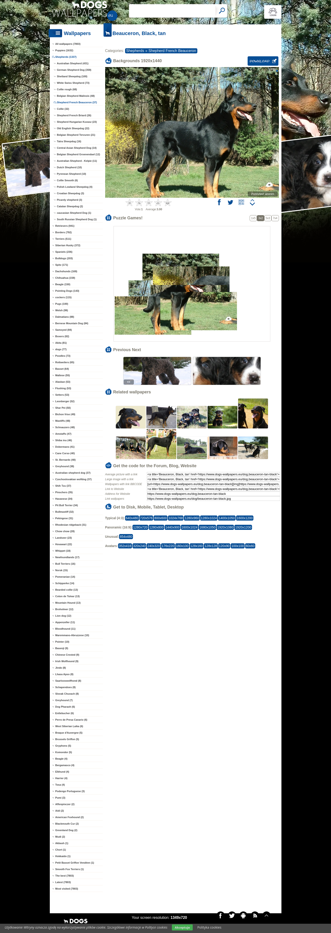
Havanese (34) (64, 498)
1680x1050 (207, 527)
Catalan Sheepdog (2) (70, 206)
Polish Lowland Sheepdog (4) (74, 186)
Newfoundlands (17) (67, 557)
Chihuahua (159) (65, 277)
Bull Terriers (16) (65, 563)
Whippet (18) (63, 550)
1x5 (253, 218)
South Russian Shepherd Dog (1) (77, 219)
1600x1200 (245, 518)
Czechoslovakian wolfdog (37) (73, 479)
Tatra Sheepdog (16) (69, 141)
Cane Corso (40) (65, 453)
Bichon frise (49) (65, 414)
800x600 (160, 518)
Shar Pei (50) (63, 407)
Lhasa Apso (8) (64, 674)
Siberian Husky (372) (67, 245)
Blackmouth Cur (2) (67, 823)
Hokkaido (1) (63, 856)
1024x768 (176, 518)
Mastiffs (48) (62, 420)
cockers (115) (63, 297)
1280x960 (192, 518)
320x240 (139, 546)
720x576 (146, 518)
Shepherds (135, 51)
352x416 (125, 546)
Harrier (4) (61, 778)
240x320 (153, 546)
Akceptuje (182, 927)
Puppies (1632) (64, 50)
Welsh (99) (61, 310)
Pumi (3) (60, 797)
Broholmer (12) (64, 609)
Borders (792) (63, 232)
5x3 (268, 218)
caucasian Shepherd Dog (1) (74, 212)
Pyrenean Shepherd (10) (71, 173)
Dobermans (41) (65, 446)
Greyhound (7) (64, 700)
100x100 (237, 546)
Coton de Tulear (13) (67, 596)
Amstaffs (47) (63, 433)
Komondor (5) (63, 752)
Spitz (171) (61, 264)
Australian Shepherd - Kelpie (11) (77, 160)
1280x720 (140, 527)
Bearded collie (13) (66, 589)
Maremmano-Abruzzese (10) (72, 635)
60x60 (250, 546)
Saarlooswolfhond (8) (68, 680)
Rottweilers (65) (64, 362)
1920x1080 (225, 527)
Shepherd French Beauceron (172, 51)
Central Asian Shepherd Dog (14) (77, 147)
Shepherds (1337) (66, 56)
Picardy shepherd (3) (69, 199)
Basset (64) (62, 368)
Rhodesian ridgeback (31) (70, 524)
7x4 (275, 218)
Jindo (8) (60, 667)
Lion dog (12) (63, 615)
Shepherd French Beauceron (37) (77, 102)
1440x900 (172, 527)
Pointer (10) (62, 641)
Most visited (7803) (66, 888)
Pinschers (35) (64, 492)
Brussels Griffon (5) (67, 739)
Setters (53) (62, 394)
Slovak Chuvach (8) (67, 693)
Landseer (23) (63, 537)
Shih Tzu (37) (63, 485)
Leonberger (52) (65, 401)
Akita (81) (61, 342)
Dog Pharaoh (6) (65, 706)
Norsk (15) (61, 570)
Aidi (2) (59, 810)
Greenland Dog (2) (66, 830)
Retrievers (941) (65, 225)
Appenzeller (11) (65, 622)
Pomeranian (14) (65, 576)
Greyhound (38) (64, 466)
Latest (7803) (63, 882)
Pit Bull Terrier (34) (66, 505)
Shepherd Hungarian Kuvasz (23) (77, 121)
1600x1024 (190, 527)
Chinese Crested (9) (67, 654)
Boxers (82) (62, 336)
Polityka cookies (209, 927)
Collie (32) (63, 108)
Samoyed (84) (63, 329)
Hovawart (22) (63, 544)
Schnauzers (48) (65, 427)
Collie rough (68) (67, 89)
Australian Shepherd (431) (72, 63)
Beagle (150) (62, 284)
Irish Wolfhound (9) (67, 661)
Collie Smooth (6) (67, 180)
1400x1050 (227, 518)
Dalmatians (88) (64, 316)
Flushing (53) (63, 388)
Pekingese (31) (64, 518)
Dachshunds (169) (66, 271)
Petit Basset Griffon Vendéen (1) (74, 862)
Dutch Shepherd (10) (69, 167)
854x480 (126, 536)
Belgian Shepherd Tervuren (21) (76, 134)
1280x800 (156, 527)
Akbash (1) (61, 843)
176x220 (168, 546)
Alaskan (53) (62, 381)
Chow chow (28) (65, 531)
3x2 (260, 218)
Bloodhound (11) (65, 628)
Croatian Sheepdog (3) (70, 193)
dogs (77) (61, 349)
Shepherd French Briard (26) (74, 115)
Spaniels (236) (64, 251)
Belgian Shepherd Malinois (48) (76, 95)
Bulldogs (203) (64, 258)
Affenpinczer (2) (65, 804)
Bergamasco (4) (65, 765)
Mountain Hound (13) (68, 602)
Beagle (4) (61, 758)
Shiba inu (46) (63, 440)
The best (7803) (64, 875)
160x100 (182, 546)
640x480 (132, 518)
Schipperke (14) (64, 583)
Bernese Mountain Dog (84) (71, 323)
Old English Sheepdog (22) (73, 128)
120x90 (224, 546)
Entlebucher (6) (64, 713)
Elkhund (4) (62, 771)
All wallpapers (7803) (68, 43)
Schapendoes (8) (65, 687)
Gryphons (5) (63, 745)
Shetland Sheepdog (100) (72, 76)
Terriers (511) (63, 238)
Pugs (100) (61, 303)
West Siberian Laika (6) (69, 726)
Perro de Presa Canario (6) (71, 719)
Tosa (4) (60, 784)
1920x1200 (243, 527)
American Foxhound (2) (69, 817)
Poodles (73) (62, 355)
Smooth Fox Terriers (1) (69, 869)
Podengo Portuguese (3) (70, 791)
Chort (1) (60, 849)
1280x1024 (209, 518)
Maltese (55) (62, 375)
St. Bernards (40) (65, 459)
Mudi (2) (60, 836)
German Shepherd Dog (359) (74, 69)
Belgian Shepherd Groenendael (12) (78, 154)
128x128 (211, 546)
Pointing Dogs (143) (67, 290)
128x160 (196, 546)
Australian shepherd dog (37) (73, 472)
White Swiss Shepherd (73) (73, 82)
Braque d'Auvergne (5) (69, 732)
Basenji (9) (61, 648)
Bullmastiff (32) (64, 511)
